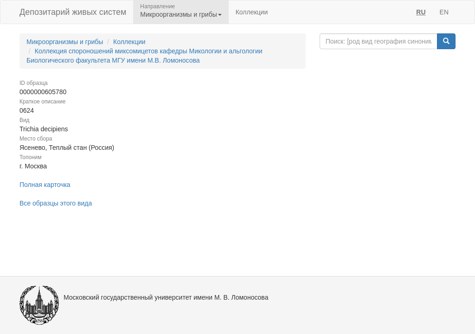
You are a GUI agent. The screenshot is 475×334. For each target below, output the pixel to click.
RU (420, 12)
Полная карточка (45, 184)
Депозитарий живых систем (72, 12)
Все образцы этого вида (55, 203)
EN (444, 12)
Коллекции (252, 12)
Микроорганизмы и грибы (64, 41)
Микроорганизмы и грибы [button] (180, 14)
